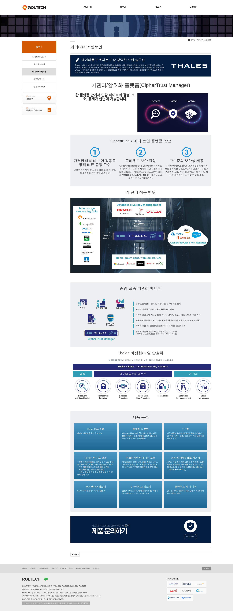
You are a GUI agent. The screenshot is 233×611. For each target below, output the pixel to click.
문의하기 (193, 7)
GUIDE (33, 568)
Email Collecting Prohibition (79, 568)
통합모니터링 (39, 86)
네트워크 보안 (39, 79)
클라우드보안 (39, 64)
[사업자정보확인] (57, 596)
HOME (24, 568)
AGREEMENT (43, 568)
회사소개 (88, 7)
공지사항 (96, 568)
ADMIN (206, 568)
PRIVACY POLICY (59, 568)
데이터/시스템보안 (39, 72)
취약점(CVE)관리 (39, 57)
